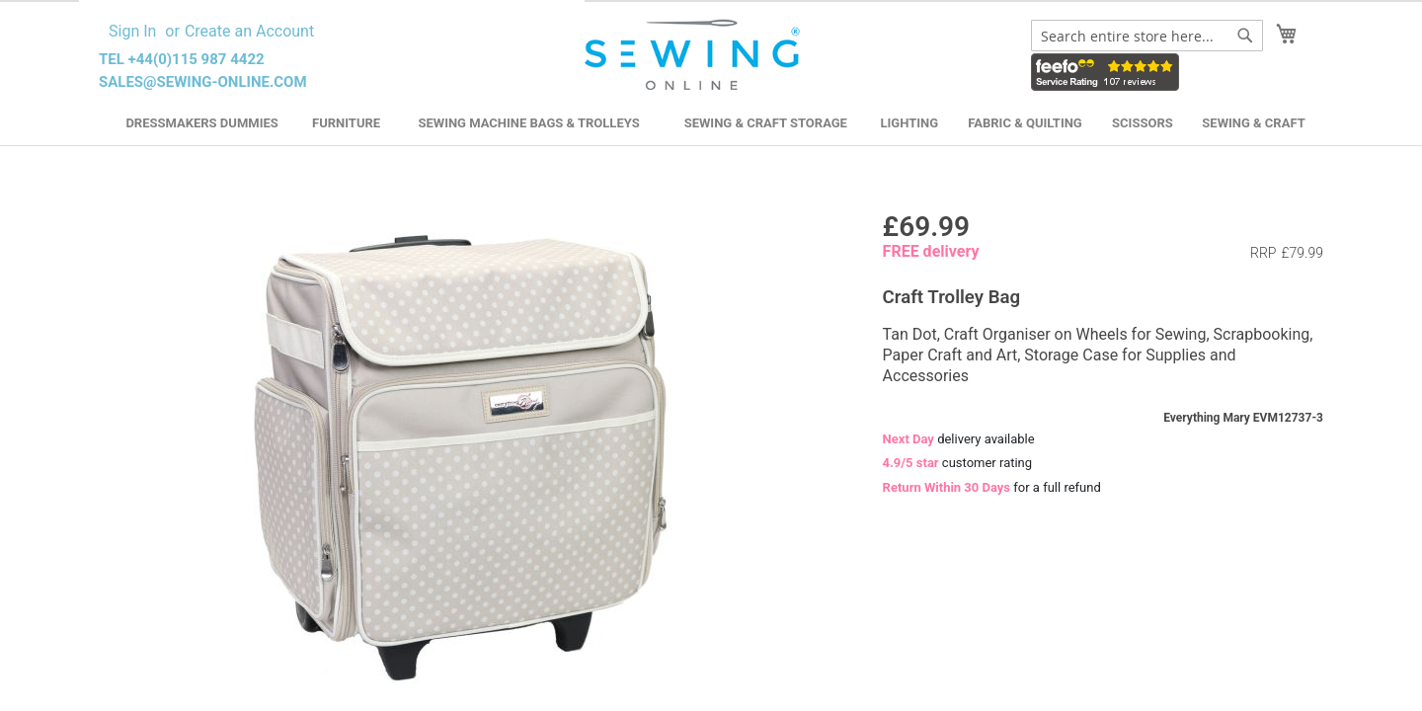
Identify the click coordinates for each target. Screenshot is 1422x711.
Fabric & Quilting (1024, 123)
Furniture (346, 123)
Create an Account (249, 31)
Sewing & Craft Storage (765, 123)
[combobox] (1147, 35)
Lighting (910, 123)
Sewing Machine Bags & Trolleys (528, 123)
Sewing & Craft (1253, 123)
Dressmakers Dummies (201, 123)
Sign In (132, 31)
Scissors (1142, 123)
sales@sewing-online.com (203, 82)
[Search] (1245, 35)
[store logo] (695, 55)
